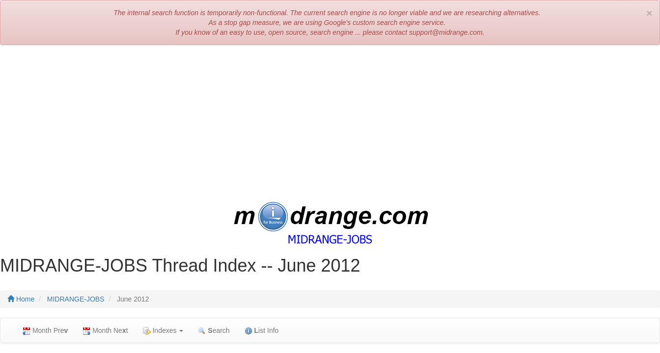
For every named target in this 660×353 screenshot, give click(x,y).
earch (213, 331)
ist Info (262, 331)
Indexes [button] (163, 331)
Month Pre (45, 331)
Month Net (105, 331)
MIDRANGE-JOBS (76, 299)
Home (20, 299)
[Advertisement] (330, 123)
